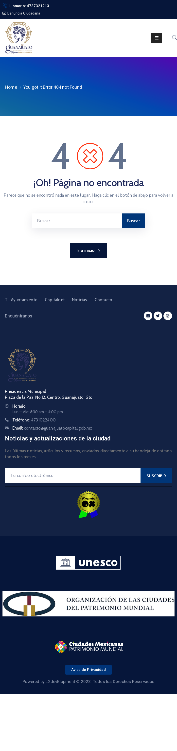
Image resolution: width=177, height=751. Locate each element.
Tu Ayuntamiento (21, 299)
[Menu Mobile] (156, 38)
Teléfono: (34, 420)
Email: (52, 428)
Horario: (19, 406)
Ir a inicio (88, 250)
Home (11, 87)
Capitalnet (55, 299)
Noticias (79, 299)
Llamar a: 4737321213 (29, 6)
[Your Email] (73, 475)
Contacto (103, 299)
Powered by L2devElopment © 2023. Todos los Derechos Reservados (88, 681)
